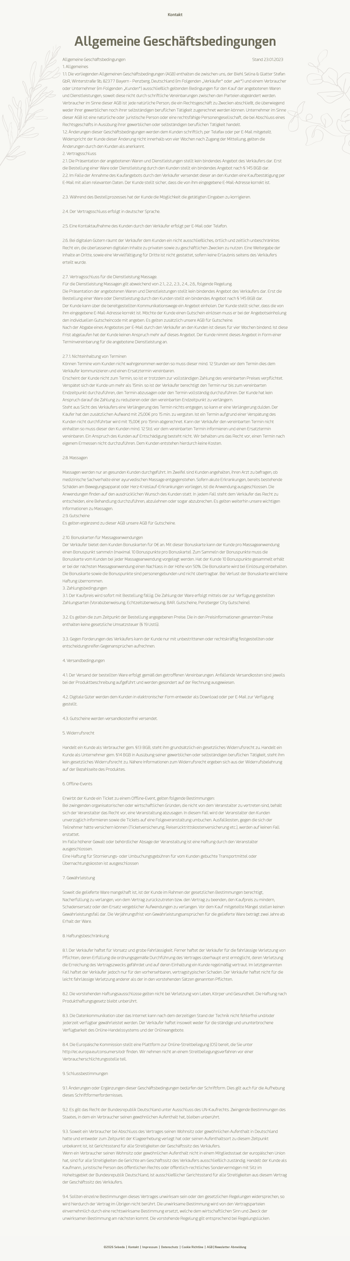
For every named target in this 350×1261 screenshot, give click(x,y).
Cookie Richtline (192, 1247)
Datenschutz (170, 1247)
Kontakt (133, 1247)
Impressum (150, 1247)
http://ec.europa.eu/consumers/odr (94, 1051)
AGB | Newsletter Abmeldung (226, 1247)
